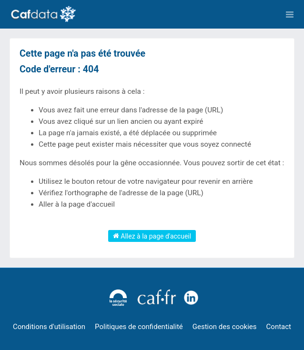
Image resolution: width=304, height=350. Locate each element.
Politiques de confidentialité (139, 326)
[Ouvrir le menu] (289, 14)
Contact (278, 326)
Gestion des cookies (225, 326)
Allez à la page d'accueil (152, 236)
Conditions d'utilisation (49, 326)
